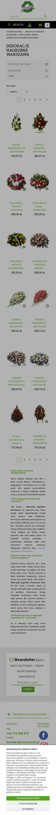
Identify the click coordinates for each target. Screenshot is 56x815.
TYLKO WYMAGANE (28, 804)
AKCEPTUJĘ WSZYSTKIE (28, 798)
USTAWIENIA (28, 809)
